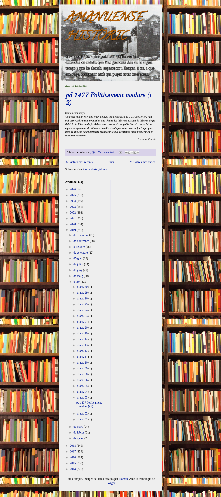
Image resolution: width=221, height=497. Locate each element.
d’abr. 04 (82, 391)
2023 (73, 206)
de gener (78, 438)
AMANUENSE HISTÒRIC (104, 27)
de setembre (80, 252)
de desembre (81, 235)
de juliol (78, 264)
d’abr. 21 (82, 321)
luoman (123, 478)
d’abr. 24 (82, 310)
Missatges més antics (142, 162)
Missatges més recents (79, 162)
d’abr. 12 (82, 351)
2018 (73, 445)
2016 (73, 457)
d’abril (77, 281)
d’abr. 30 (82, 286)
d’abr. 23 (82, 316)
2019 (73, 230)
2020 (73, 224)
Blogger (110, 483)
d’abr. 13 (82, 345)
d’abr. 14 (82, 339)
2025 (73, 195)
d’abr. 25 (82, 304)
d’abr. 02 (82, 413)
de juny (78, 270)
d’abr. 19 (82, 333)
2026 (73, 189)
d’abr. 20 (82, 327)
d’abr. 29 (82, 292)
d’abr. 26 (82, 298)
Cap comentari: (106, 152)
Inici (111, 162)
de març (78, 426)
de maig (78, 275)
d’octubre (79, 246)
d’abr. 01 (82, 419)
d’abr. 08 (82, 374)
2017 (73, 451)
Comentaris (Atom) (95, 169)
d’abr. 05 (82, 385)
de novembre (81, 241)
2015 (73, 463)
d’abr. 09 (82, 368)
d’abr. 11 (82, 356)
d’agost (78, 258)
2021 (73, 218)
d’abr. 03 (82, 397)
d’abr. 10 (82, 362)
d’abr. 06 (82, 380)
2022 (73, 212)
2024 (73, 200)
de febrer (79, 432)
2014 (73, 469)
